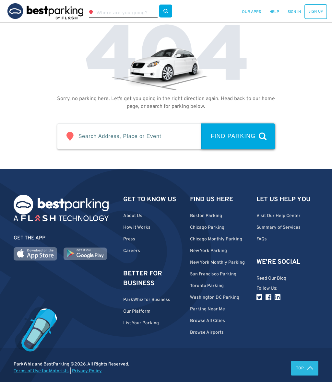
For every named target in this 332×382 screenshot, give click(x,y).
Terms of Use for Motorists (41, 371)
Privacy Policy (87, 371)
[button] (218, 321)
